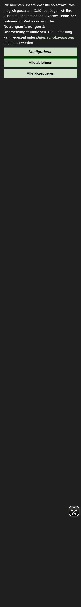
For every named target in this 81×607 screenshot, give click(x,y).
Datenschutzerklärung (55, 37)
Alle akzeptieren (40, 73)
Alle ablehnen (40, 63)
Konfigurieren (40, 52)
